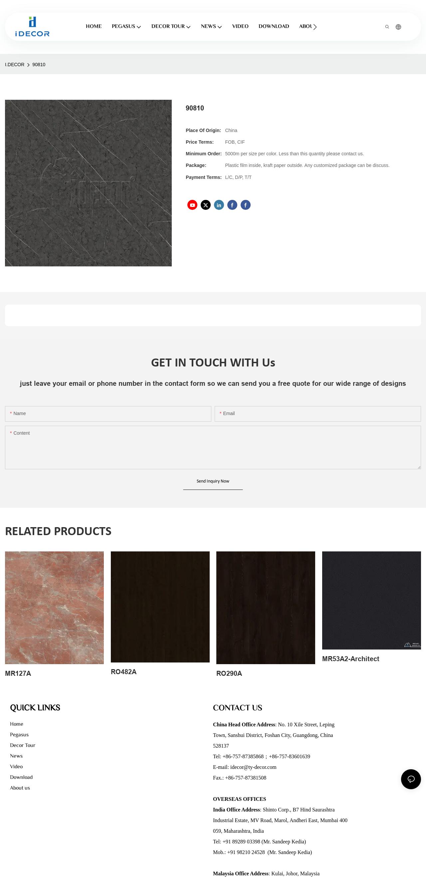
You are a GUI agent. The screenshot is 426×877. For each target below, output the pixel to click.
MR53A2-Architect (350, 659)
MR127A (18, 673)
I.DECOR (14, 64)
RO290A (229, 673)
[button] (315, 27)
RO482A (123, 672)
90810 (38, 64)
